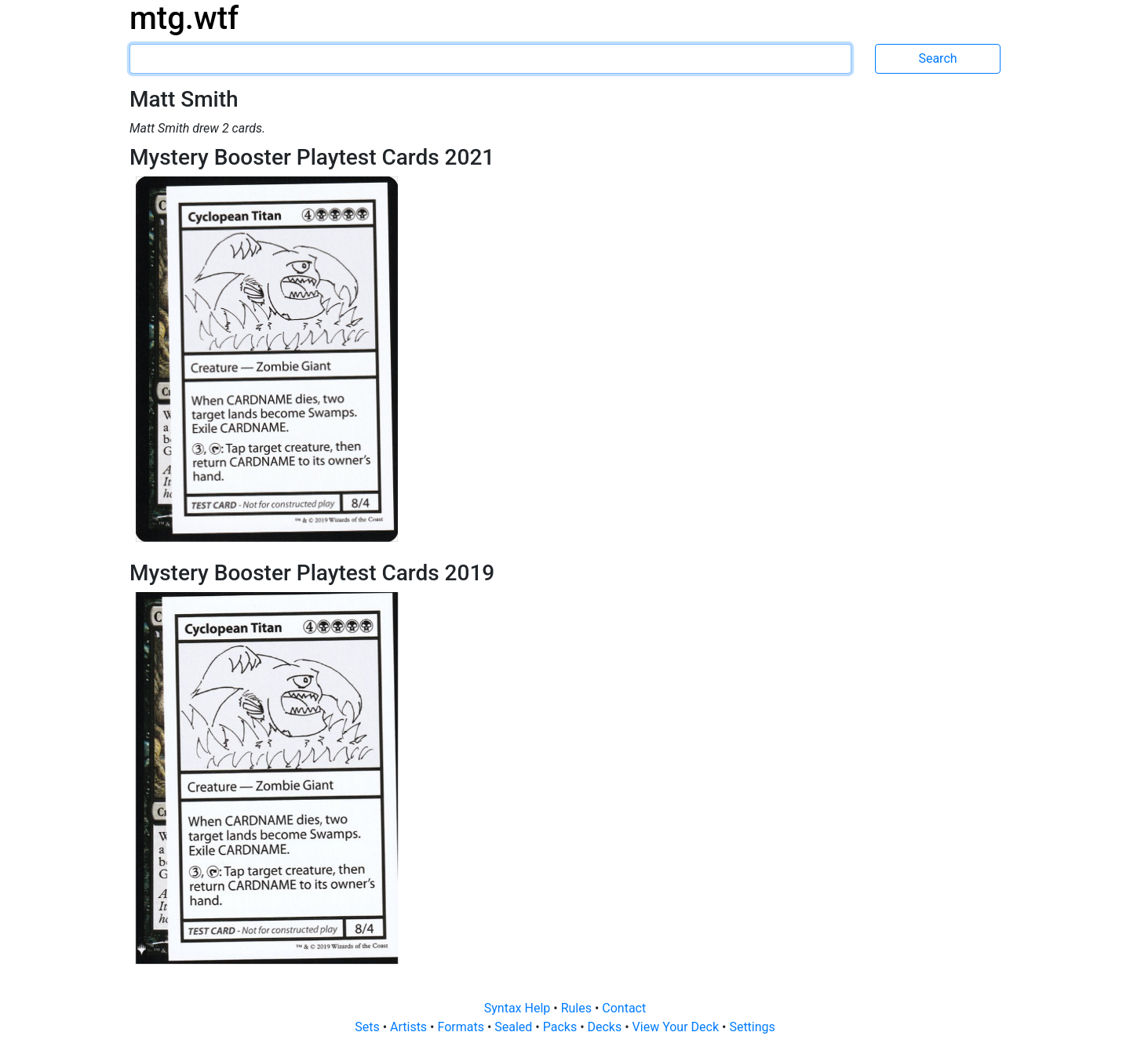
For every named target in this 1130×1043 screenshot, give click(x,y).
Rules (578, 1008)
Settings (752, 1026)
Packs (561, 1026)
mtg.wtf (184, 18)
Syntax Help (519, 1008)
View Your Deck (677, 1026)
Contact (624, 1008)
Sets (368, 1026)
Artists (410, 1026)
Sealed (514, 1026)
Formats (462, 1026)
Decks (606, 1026)
